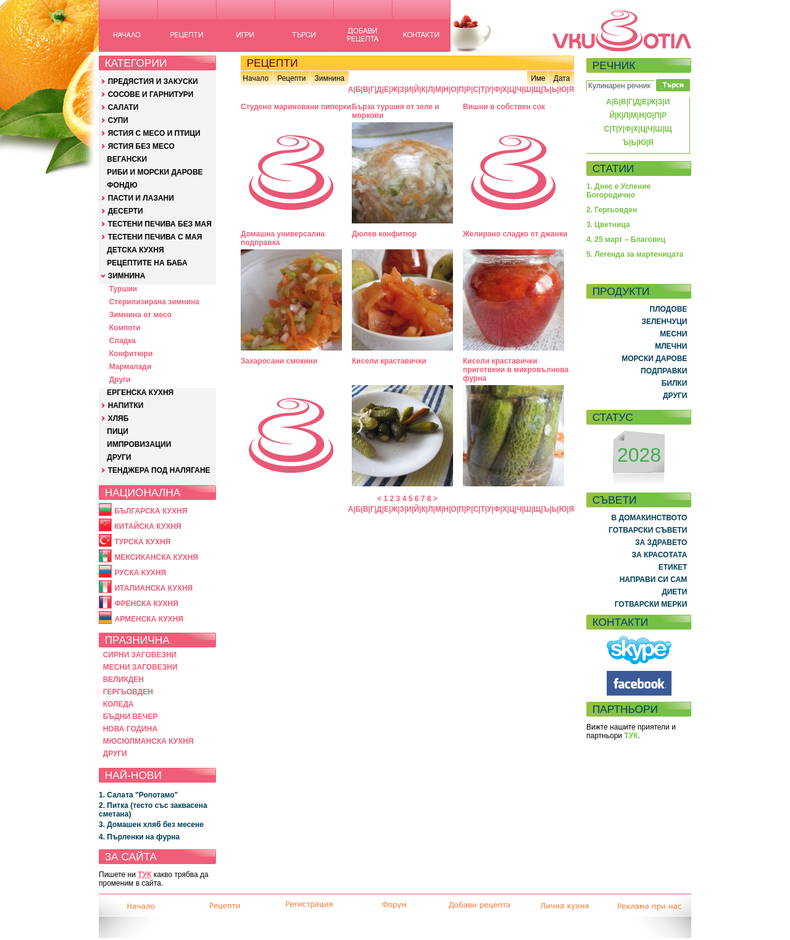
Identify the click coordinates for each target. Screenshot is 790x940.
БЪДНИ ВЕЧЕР (130, 716)
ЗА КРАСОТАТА (660, 555)
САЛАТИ (123, 107)
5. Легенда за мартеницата (634, 254)
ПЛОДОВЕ (669, 309)
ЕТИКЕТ (673, 567)
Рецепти (291, 78)
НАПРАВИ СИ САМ (654, 579)
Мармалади (130, 366)
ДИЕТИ (674, 592)
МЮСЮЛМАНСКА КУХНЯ (148, 741)
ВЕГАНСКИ (127, 159)
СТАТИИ (613, 168)
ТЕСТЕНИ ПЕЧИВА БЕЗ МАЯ (160, 224)
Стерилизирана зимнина (154, 301)
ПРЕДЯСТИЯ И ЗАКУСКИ (153, 81)
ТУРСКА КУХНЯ (142, 542)
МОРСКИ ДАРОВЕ (654, 358)
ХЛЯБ (118, 418)
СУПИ (118, 120)
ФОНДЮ (122, 185)
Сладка (122, 340)
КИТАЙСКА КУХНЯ (147, 526)
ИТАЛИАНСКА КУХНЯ (153, 588)
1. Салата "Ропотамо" (138, 795)
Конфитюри (131, 353)
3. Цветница (608, 224)
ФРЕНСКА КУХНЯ (146, 603)
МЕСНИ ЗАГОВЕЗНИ (140, 667)
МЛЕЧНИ (671, 346)
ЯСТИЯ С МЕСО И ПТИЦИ (154, 133)
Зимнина (329, 78)
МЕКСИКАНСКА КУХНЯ (156, 557)
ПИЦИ (117, 431)
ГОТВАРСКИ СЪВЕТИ (648, 530)
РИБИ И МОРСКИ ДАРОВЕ (154, 172)
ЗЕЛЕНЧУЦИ (664, 321)
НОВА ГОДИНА (130, 729)
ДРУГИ (119, 457)
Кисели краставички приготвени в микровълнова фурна (515, 370)
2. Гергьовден (611, 210)
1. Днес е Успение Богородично (618, 190)
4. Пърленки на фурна (139, 837)
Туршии (123, 289)
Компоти (125, 327)
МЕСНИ (673, 334)
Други (120, 379)
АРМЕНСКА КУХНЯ (148, 619)
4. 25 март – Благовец (625, 239)
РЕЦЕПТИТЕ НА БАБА (147, 263)
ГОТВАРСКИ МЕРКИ (651, 604)
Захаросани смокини (279, 361)
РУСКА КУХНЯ (140, 572)
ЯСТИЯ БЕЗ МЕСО (141, 146)
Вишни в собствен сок (504, 106)
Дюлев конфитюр (384, 234)
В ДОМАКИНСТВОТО (649, 518)
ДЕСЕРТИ (125, 211)
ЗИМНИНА (127, 276)
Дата (562, 78)
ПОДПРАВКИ (664, 371)
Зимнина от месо (140, 314)
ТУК (144, 874)
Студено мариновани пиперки (296, 106)
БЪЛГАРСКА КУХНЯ (150, 511)
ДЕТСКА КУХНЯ (135, 250)
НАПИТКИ (126, 405)
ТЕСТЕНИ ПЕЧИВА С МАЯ (155, 237)
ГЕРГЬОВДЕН (128, 692)
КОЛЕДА (118, 704)
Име (538, 78)
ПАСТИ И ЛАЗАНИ (141, 198)
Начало (255, 78)
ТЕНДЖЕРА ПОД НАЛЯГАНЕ (159, 470)
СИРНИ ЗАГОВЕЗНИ (140, 655)
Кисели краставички (389, 361)
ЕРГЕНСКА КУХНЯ (140, 392)
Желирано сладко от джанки (515, 234)
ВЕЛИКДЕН (123, 679)
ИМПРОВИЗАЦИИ (139, 444)
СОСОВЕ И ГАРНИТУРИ (151, 94)
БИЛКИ (675, 383)
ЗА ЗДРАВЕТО (661, 542)
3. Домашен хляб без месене (151, 824)
